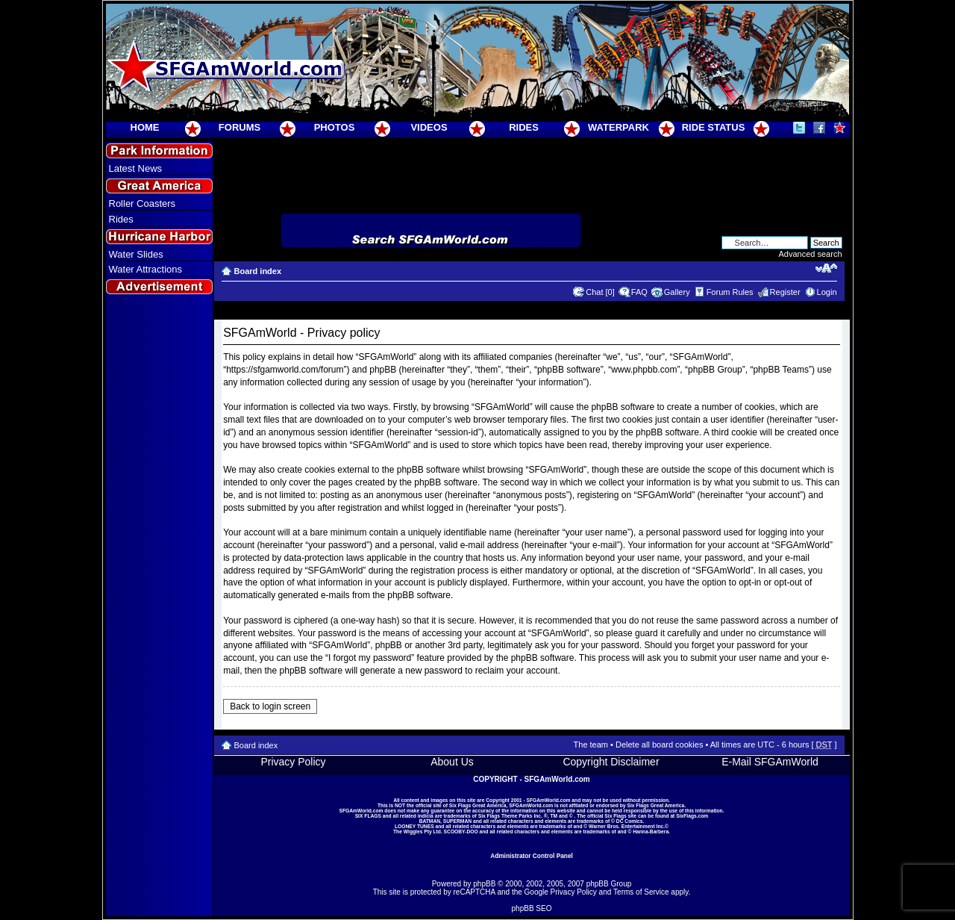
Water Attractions (146, 269)
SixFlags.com (692, 815)
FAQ (639, 292)
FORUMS (239, 127)
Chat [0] (600, 292)
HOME (145, 127)
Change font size (826, 268)
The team (591, 744)
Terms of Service (640, 892)
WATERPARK (618, 127)
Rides (121, 219)
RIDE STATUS (713, 127)
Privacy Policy (292, 762)
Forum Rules (730, 292)
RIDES (524, 127)
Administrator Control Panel (531, 856)
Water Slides (136, 254)
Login (827, 292)
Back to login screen (270, 706)
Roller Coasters (142, 203)
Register (785, 292)
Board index (258, 271)
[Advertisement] (159, 568)
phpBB (484, 884)
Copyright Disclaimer (611, 762)
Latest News (136, 168)
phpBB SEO (532, 908)
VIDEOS (428, 127)
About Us (452, 762)
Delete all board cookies (659, 744)
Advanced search (810, 253)
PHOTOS (334, 127)
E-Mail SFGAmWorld (769, 762)
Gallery (677, 292)
